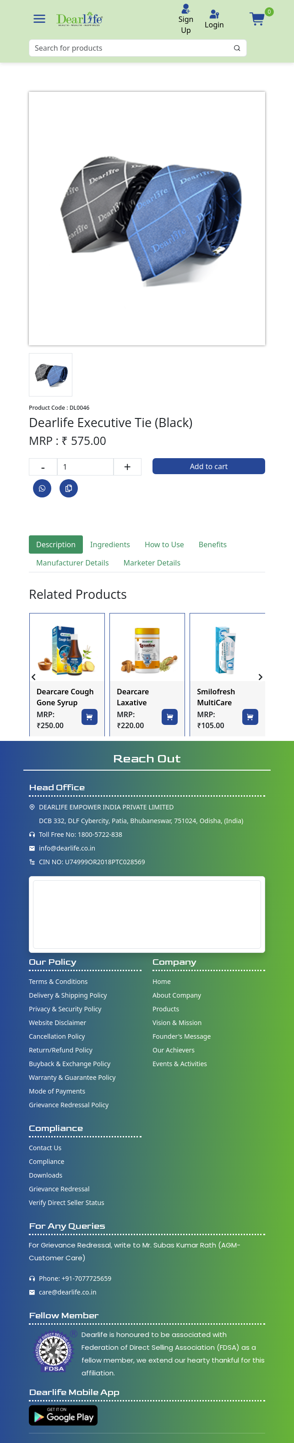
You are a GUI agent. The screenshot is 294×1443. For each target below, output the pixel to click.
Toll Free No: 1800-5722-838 (80, 834)
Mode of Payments (57, 1091)
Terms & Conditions (58, 981)
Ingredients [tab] (110, 544)
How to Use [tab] (164, 544)
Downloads (45, 1175)
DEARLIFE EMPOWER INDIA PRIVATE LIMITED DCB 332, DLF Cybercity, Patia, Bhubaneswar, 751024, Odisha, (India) (141, 814)
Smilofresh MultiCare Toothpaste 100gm (217, 698)
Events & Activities (179, 1063)
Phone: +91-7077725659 (75, 1278)
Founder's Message (181, 1036)
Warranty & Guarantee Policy (72, 1077)
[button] (39, 19)
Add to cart (209, 466)
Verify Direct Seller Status (66, 1202)
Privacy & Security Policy (65, 1008)
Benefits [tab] (213, 544)
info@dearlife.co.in (67, 848)
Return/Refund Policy (61, 1050)
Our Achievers (173, 1050)
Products (165, 1008)
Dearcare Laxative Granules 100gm (146, 698)
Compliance (46, 1161)
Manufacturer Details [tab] (72, 563)
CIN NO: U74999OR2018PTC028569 (92, 861)
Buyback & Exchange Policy (69, 1063)
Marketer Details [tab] (152, 563)
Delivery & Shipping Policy (68, 995)
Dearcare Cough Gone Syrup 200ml (65, 698)
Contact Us (45, 1147)
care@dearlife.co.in (68, 1292)
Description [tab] (56, 544)
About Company (176, 995)
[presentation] (33, 676)
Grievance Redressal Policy (69, 1104)
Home (161, 981)
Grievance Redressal (59, 1188)
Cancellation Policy (57, 1036)
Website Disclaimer (57, 1022)
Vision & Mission (176, 1022)
